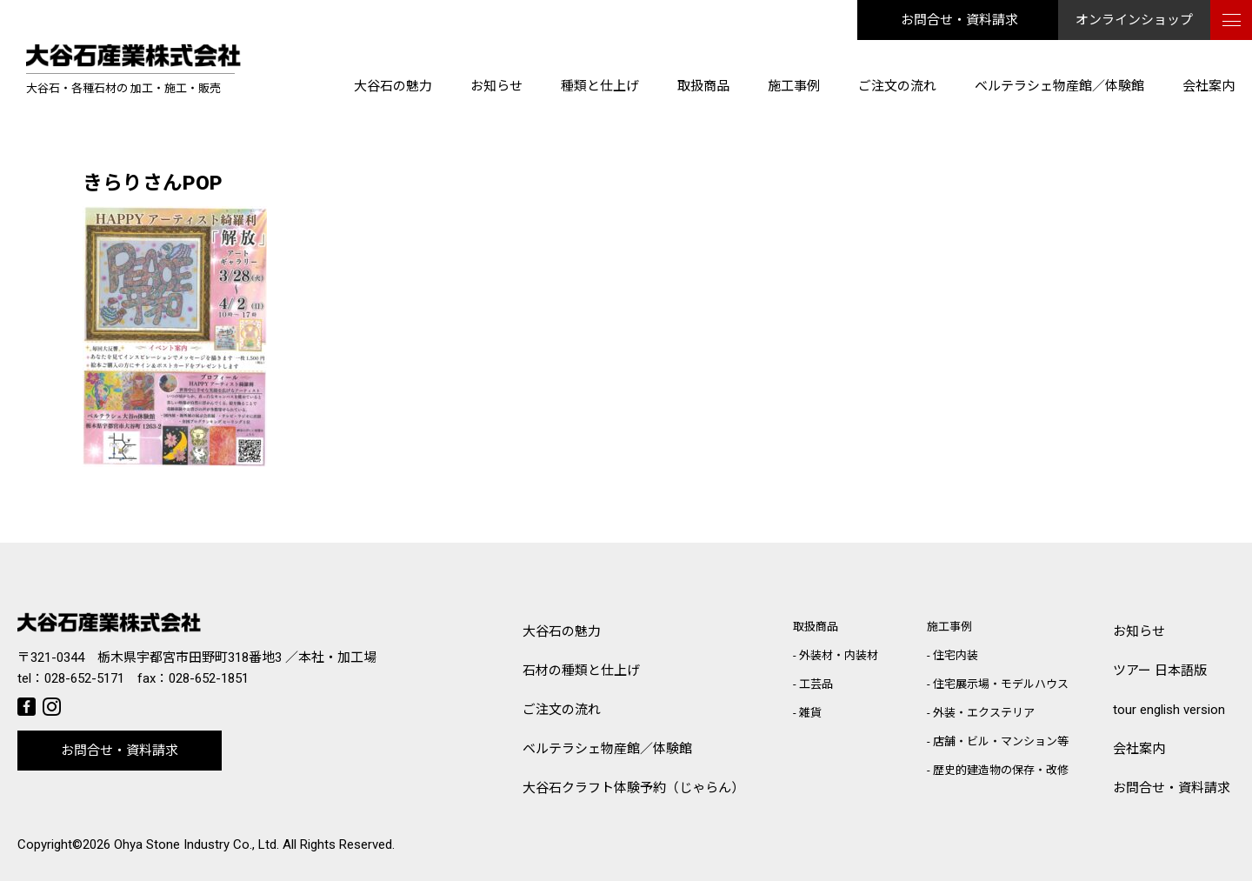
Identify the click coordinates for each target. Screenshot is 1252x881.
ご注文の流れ (897, 86)
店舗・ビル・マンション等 (1001, 741)
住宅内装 (955, 655)
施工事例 (794, 86)
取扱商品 (703, 86)
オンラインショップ (1134, 20)
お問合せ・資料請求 (959, 20)
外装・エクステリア (984, 712)
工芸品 (816, 684)
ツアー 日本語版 (1160, 670)
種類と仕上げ (600, 86)
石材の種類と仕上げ (581, 670)
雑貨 (810, 712)
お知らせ (496, 86)
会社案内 (1208, 86)
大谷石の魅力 (393, 86)
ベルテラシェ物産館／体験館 (1059, 86)
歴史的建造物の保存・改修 (1001, 770)
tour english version (1169, 709)
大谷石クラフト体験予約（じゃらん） (633, 788)
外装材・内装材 (838, 655)
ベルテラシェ (607, 749)
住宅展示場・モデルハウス (1001, 684)
